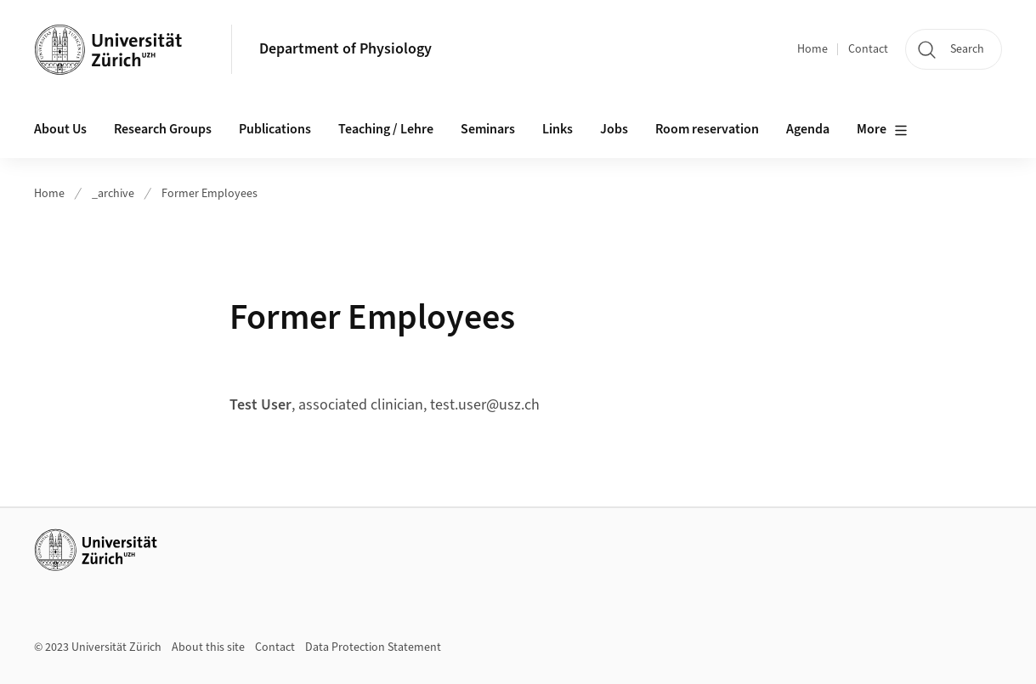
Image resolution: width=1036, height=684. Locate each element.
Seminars (488, 129)
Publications (275, 129)
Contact (868, 49)
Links (557, 129)
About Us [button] (60, 129)
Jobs (614, 129)
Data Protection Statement (373, 647)
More (882, 130)
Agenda (807, 129)
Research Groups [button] (163, 129)
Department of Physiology (345, 48)
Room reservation (707, 129)
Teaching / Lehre (385, 129)
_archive (113, 193)
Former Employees (209, 193)
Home (812, 49)
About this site (208, 647)
